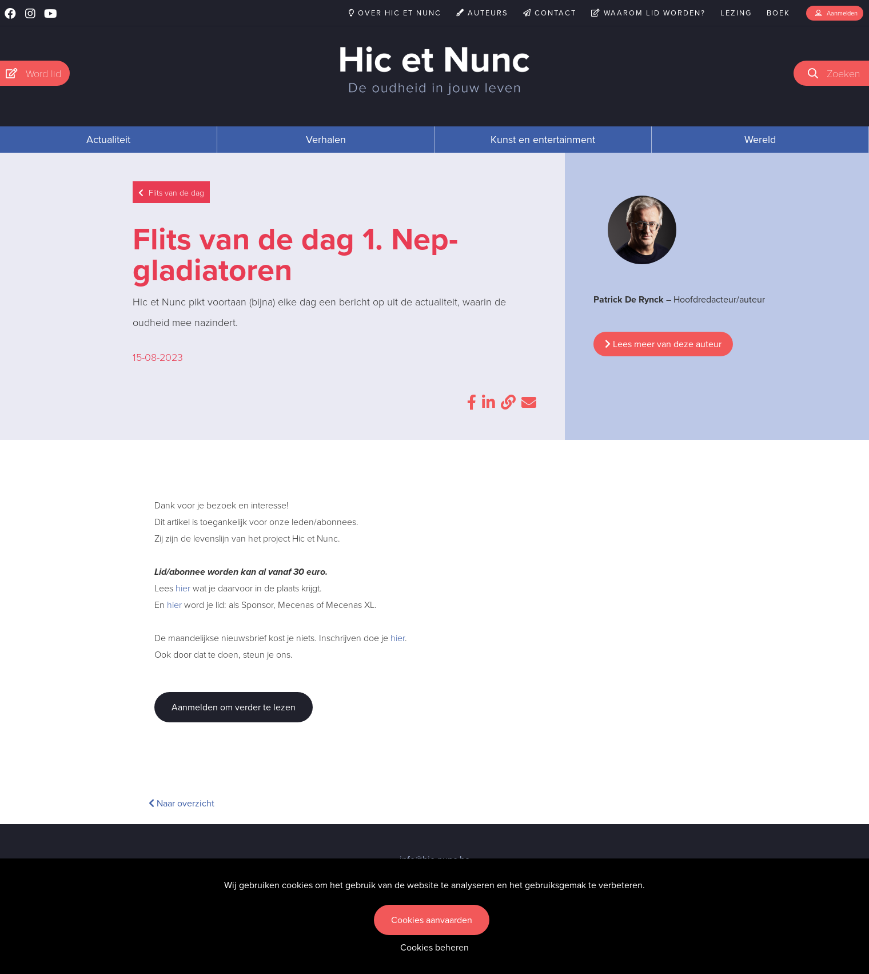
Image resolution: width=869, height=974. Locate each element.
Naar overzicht (181, 803)
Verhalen (326, 139)
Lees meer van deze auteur (663, 344)
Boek (778, 12)
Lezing (736, 12)
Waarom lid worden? (648, 12)
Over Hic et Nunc (395, 12)
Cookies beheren (434, 947)
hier (183, 588)
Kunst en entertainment (543, 139)
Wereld (760, 139)
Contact (549, 12)
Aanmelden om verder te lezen (234, 707)
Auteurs (482, 12)
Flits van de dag (171, 192)
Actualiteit (108, 139)
